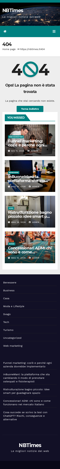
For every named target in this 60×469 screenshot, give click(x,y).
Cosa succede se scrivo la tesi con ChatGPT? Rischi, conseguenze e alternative (25, 416)
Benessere (13, 172)
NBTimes (12, 10)
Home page (9, 49)
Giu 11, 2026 (17, 151)
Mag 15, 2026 (18, 258)
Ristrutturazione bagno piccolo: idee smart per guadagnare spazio (30, 216)
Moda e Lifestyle (13, 306)
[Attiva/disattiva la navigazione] (54, 31)
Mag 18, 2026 (18, 222)
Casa (11, 208)
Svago (11, 244)
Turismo (8, 329)
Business (9, 290)
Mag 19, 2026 (18, 186)
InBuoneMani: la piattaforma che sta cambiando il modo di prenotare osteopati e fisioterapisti (26, 378)
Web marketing (16, 137)
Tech (6, 322)
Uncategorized (12, 337)
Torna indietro (30, 108)
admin (33, 151)
